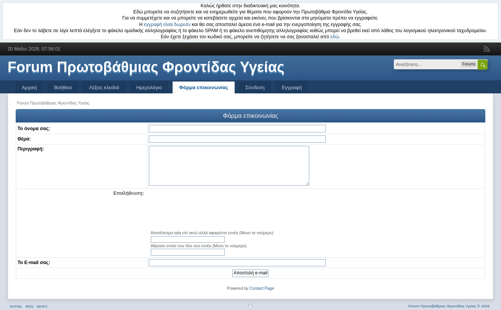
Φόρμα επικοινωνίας (203, 87)
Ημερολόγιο (149, 87)
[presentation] (316, 210)
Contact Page (262, 288)
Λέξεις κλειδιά (104, 87)
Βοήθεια (63, 87)
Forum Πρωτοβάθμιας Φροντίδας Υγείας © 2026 (449, 306)
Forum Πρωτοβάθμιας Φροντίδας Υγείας (146, 67)
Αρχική (29, 87)
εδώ (334, 36)
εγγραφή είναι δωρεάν (167, 24)
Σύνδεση (254, 87)
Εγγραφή (292, 87)
